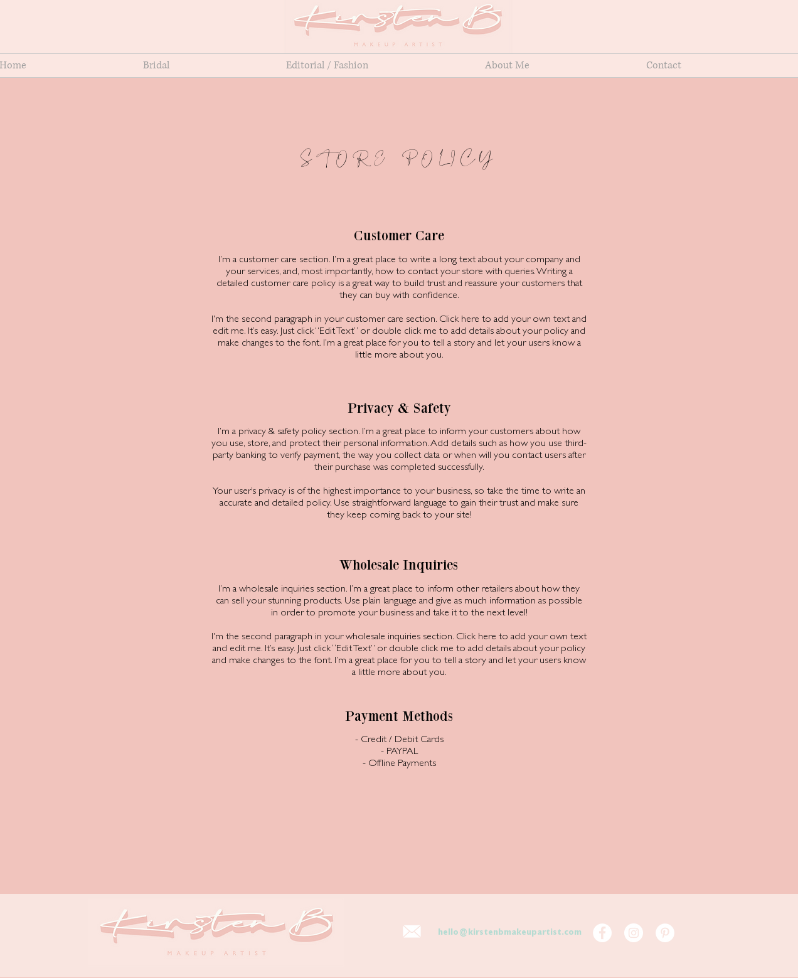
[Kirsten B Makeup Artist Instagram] (633, 932)
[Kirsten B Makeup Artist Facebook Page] (602, 932)
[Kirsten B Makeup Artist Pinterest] (665, 932)
